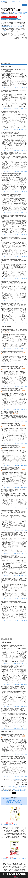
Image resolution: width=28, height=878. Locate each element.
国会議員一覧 (8, 801)
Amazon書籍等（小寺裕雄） (16, 788)
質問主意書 (22, 13)
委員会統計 (5, 13)
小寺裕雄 (18, 1)
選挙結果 (20, 12)
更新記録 (19, 800)
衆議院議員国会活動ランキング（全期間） (14, 804)
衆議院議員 (13, 1)
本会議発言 (3, 31)
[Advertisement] (14, 50)
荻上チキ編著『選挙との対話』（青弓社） (12, 824)
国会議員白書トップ (5, 1)
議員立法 (17, 13)
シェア (14, 794)
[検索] (16, 5)
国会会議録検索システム (17, 779)
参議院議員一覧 (18, 802)
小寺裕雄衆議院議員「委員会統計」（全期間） (12, 26)
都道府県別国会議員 (17, 801)
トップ (14, 12)
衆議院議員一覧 (9, 802)
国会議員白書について (18, 798)
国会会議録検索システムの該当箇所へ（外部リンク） (15, 87)
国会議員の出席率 (11, 800)
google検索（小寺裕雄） (11, 786)
